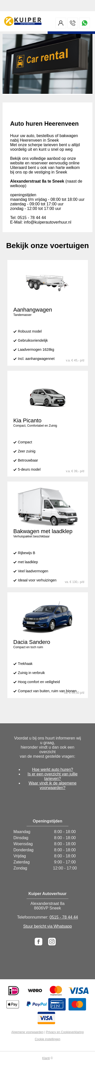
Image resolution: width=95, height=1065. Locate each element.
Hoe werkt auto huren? (52, 769)
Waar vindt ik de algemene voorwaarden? (53, 785)
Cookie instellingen (47, 1039)
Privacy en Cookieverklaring (65, 1032)
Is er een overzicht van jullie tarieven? (53, 776)
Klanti (46, 1058)
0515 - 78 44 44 (63, 917)
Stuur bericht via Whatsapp (47, 926)
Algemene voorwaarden (27, 1032)
